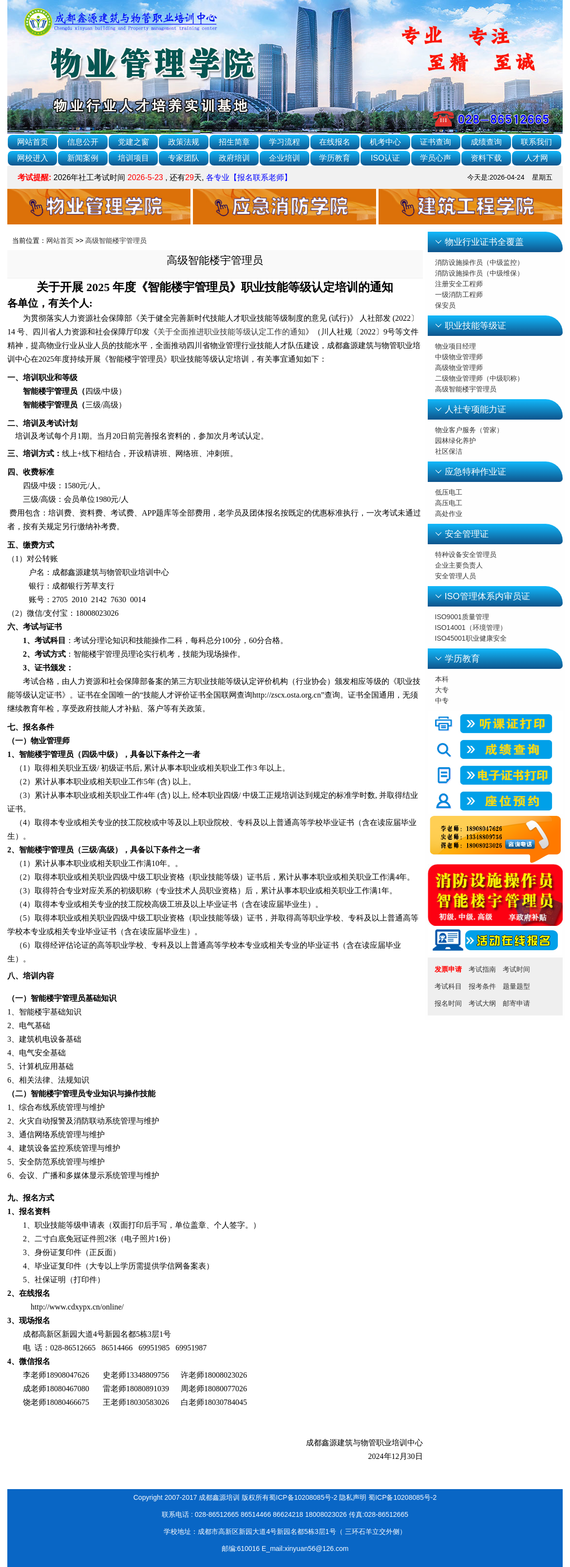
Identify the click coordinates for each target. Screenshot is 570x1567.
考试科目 (448, 986)
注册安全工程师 (459, 284)
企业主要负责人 (459, 565)
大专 (442, 690)
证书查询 (435, 142)
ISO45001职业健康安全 (471, 638)
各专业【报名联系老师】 (247, 177)
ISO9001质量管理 (462, 617)
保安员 (445, 305)
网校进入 (32, 158)
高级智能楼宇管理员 (116, 240)
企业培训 (284, 158)
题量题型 (516, 986)
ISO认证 (385, 158)
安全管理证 (467, 534)
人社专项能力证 (475, 409)
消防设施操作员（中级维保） (479, 273)
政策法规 (183, 142)
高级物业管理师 (459, 367)
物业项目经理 (455, 346)
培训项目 (133, 158)
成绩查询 (486, 142)
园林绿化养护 (455, 440)
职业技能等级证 (475, 326)
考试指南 (482, 969)
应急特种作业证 (475, 472)
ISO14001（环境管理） (471, 627)
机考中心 (385, 142)
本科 (442, 679)
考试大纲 (482, 1003)
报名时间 (448, 1003)
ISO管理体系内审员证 (487, 596)
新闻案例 (82, 158)
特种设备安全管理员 (465, 554)
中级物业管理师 (459, 357)
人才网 (536, 158)
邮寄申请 (516, 1003)
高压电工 (448, 503)
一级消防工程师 (459, 294)
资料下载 (486, 158)
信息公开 (82, 142)
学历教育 (334, 158)
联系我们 (536, 142)
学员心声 (435, 158)
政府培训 (234, 158)
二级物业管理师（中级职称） (479, 378)
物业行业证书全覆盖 (484, 242)
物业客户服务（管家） (469, 430)
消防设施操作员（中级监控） (479, 262)
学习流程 (284, 142)
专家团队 (183, 158)
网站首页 (32, 142)
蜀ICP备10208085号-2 (402, 1497)
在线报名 (334, 142)
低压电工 (448, 492)
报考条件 (482, 986)
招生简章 (234, 142)
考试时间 (516, 969)
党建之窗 (133, 142)
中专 (442, 700)
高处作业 (448, 513)
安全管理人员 (455, 576)
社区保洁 (448, 451)
